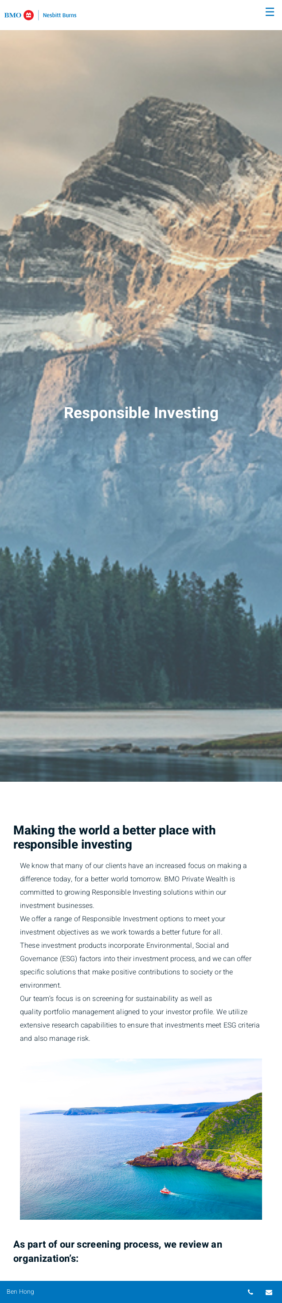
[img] (141, 391)
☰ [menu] (270, 12)
